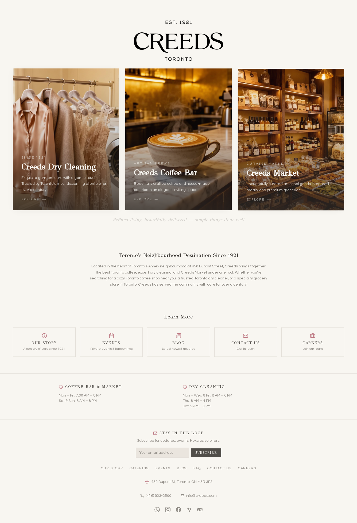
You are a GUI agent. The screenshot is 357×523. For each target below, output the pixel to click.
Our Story (112, 468)
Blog (182, 468)
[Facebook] (178, 509)
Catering (139, 468)
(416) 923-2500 (155, 496)
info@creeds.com (199, 496)
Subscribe (206, 453)
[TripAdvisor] (200, 509)
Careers (247, 468)
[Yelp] (189, 509)
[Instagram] (167, 509)
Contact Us (219, 468)
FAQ (197, 468)
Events (163, 468)
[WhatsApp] (157, 509)
